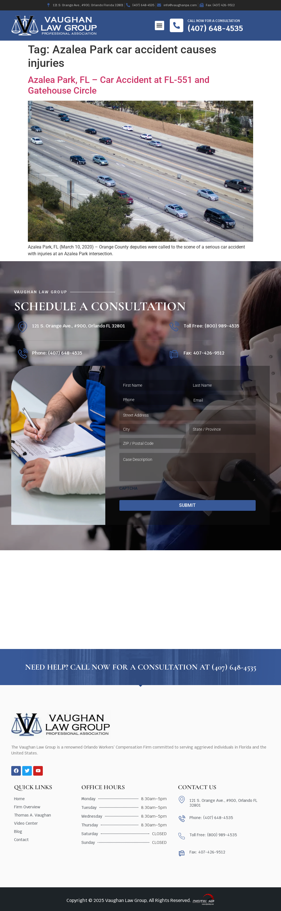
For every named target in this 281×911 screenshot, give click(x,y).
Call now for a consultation (214, 21)
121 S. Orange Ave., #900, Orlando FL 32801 (78, 326)
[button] (159, 25)
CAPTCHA (128, 488)
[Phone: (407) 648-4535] (22, 354)
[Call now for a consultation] (176, 25)
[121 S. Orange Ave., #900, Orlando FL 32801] (22, 327)
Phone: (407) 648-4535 (57, 353)
